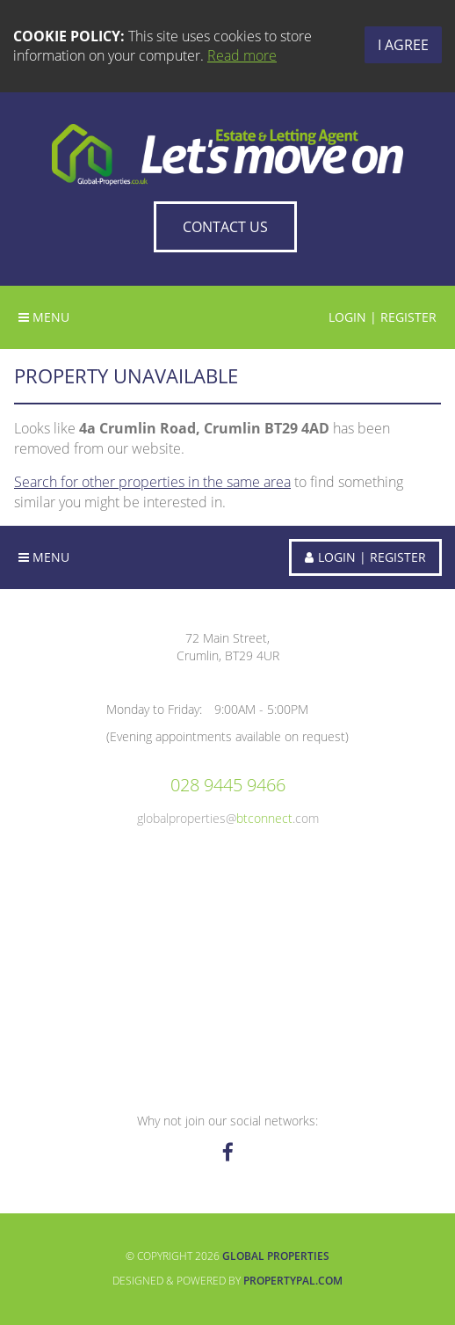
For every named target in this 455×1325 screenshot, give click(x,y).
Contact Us (225, 227)
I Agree (403, 45)
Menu (43, 317)
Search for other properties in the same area (152, 481)
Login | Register (383, 317)
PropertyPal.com (293, 1280)
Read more (242, 55)
